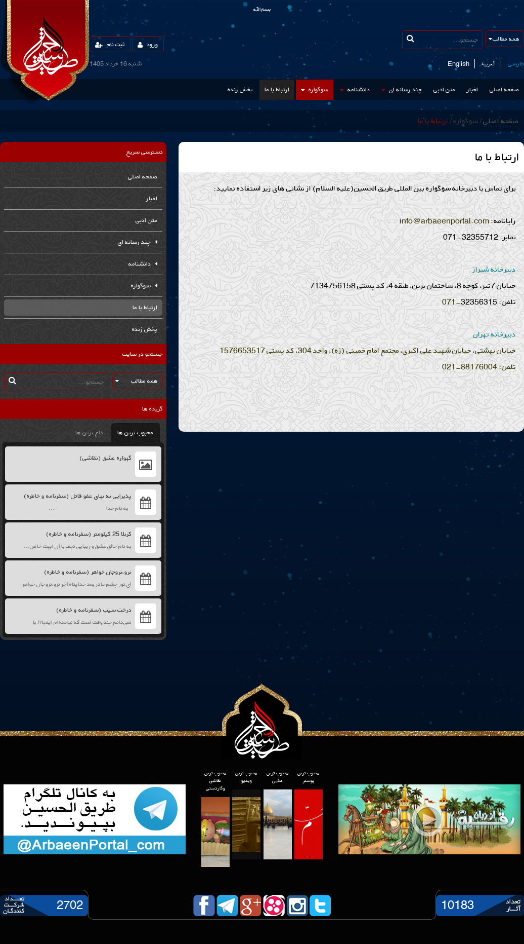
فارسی (516, 63)
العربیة (489, 63)
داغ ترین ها (89, 432)
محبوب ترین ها (135, 432)
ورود (148, 44)
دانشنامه (355, 89)
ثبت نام (110, 44)
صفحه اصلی (504, 89)
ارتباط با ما (277, 89)
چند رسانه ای (401, 89)
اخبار (472, 89)
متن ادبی (444, 89)
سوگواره (314, 89)
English (458, 63)
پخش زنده (240, 89)
